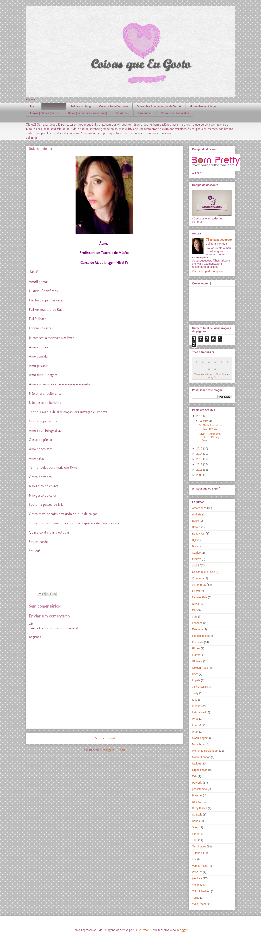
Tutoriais (197, 852)
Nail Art (196, 763)
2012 (199, 464)
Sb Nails (197, 814)
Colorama (198, 578)
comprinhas (199, 584)
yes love (197, 878)
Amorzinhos (199, 508)
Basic (195, 520)
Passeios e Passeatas (175, 113)
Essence (197, 622)
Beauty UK (198, 533)
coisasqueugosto (221, 239)
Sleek (195, 827)
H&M (195, 674)
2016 (199, 415)
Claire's (196, 559)
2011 (199, 469)
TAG (194, 840)
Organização (199, 770)
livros (195, 718)
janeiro (203, 420)
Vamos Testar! (200, 865)
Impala (196, 680)
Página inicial (104, 738)
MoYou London (201, 757)
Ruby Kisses (199, 808)
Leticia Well (199, 712)
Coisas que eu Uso (203, 571)
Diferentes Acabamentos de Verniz (159, 106)
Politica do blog (80, 106)
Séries (196, 821)
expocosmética (201, 635)
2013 (199, 459)
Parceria (197, 782)
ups (194, 859)
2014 (199, 453)
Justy (195, 693)
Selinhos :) (122, 113)
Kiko (194, 699)
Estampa (197, 629)
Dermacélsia (199, 597)
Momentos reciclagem (204, 106)
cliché (195, 565)
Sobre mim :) (54, 106)
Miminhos (198, 744)
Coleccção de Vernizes (113, 106)
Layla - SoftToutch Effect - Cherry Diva (210, 437)
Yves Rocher (199, 903)
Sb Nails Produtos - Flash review (210, 427)
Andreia (196, 514)
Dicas (195, 603)
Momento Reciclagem (205, 750)
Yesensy (197, 884)
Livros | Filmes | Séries (45, 113)
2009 (199, 474)
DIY (194, 610)
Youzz (195, 897)
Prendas (197, 795)
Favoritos (197, 642)
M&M (195, 731)
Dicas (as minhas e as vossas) (87, 113)
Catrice (196, 552)
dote (194, 616)
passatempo (199, 789)
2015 (199, 448)
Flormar (196, 654)
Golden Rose (200, 667)
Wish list (197, 872)
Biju (194, 540)
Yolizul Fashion (201, 891)
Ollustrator (142, 930)
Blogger (182, 930)
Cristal (196, 591)
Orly (194, 776)
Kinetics (197, 706)
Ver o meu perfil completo (207, 271)
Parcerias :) (145, 113)
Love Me (197, 725)
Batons (196, 527)
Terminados (199, 846)
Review (196, 801)
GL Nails (197, 661)
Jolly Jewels (199, 686)
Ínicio (33, 106)
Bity (194, 546)
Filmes (196, 648)
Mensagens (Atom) (112, 750)
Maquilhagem (200, 738)
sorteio (196, 833)
